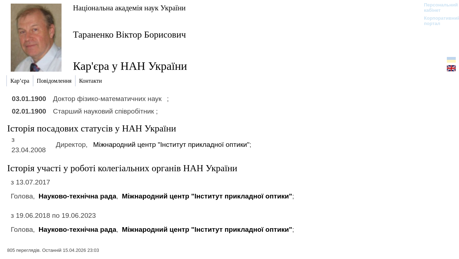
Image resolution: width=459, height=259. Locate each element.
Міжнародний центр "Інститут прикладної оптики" (171, 144)
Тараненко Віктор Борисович (129, 34)
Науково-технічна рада (77, 196)
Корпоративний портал (437, 20)
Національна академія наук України (129, 8)
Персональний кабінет (437, 7)
